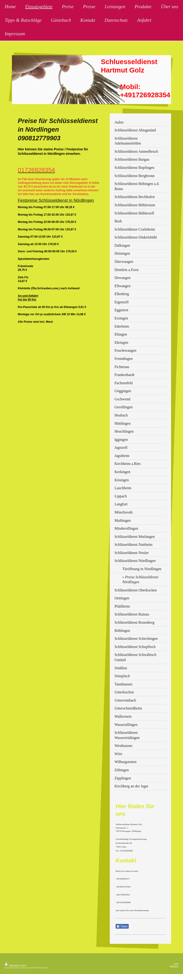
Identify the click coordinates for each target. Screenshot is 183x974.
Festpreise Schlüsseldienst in (45, 200)
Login (176, 964)
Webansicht (174, 966)
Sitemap (23, 965)
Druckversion (12, 965)
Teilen (122, 926)
